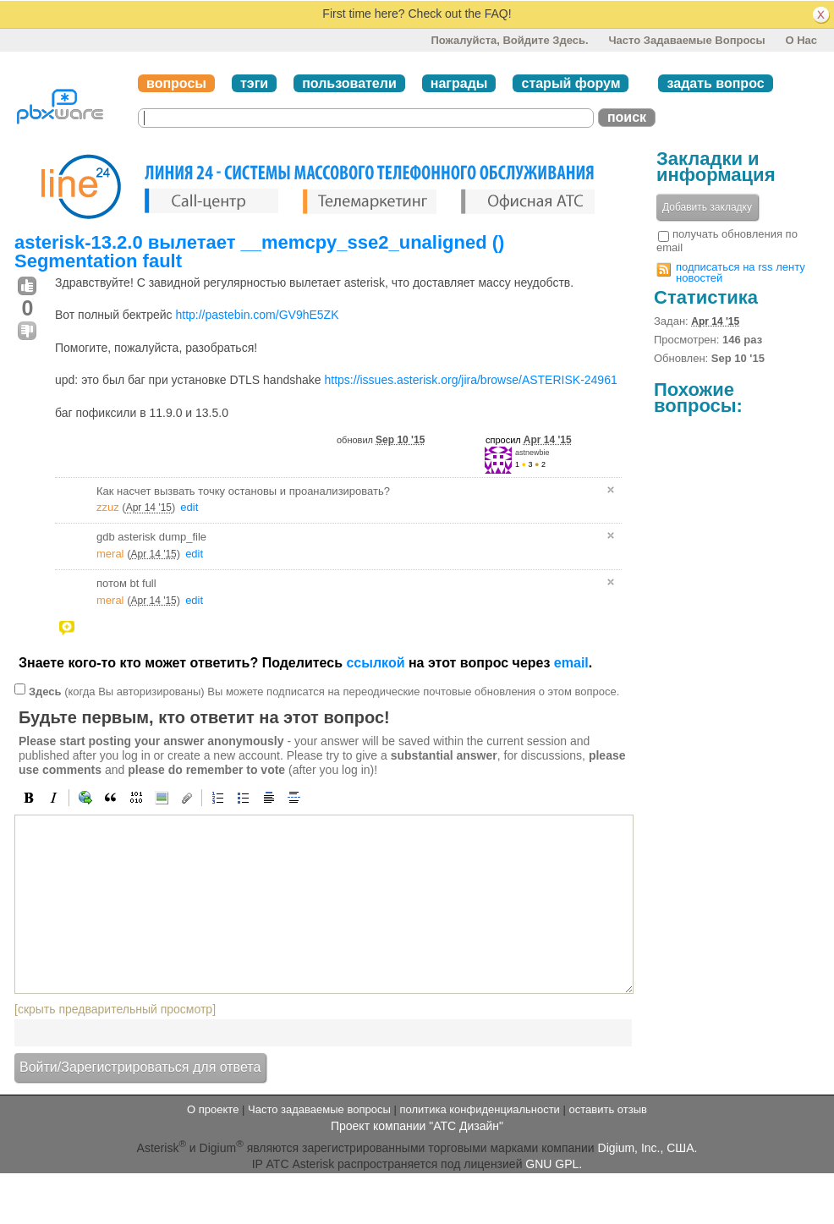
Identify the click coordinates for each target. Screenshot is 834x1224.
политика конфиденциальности (479, 1109)
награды (459, 83)
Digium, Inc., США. (648, 1147)
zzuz (107, 507)
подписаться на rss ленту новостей (740, 272)
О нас (801, 40)
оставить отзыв (608, 1109)
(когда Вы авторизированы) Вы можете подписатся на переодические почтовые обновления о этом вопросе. (324, 690)
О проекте (213, 1109)
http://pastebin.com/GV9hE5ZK (256, 314)
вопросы (176, 83)
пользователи (349, 83)
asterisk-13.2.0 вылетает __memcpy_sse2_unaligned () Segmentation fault (259, 252)
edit (189, 507)
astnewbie (532, 452)
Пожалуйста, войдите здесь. (509, 40)
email (571, 663)
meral (110, 553)
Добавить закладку (707, 207)
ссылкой (375, 663)
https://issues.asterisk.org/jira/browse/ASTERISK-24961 (470, 380)
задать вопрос (715, 83)
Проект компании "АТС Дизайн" (417, 1126)
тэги (254, 83)
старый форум (570, 83)
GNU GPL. (553, 1164)
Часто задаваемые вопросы (686, 40)
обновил (381, 440)
